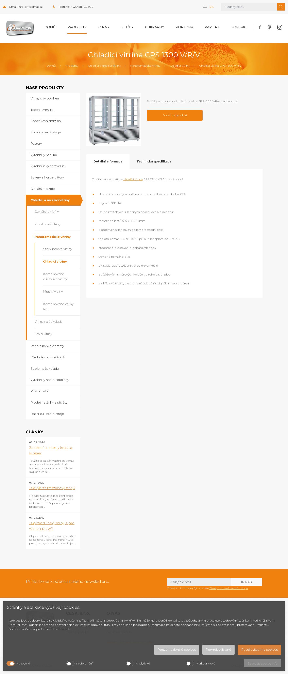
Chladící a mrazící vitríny (104, 65)
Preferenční (84, 663)
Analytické (143, 663)
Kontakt (239, 27)
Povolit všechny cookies (259, 650)
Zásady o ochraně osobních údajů (228, 588)
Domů (50, 27)
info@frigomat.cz (30, 7)
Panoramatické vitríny (145, 65)
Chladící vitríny (179, 65)
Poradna (184, 27)
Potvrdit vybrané (218, 650)
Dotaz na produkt (174, 115)
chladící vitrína (133, 179)
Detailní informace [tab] (108, 161)
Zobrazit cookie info (263, 663)
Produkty (77, 27)
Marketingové (205, 663)
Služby (127, 27)
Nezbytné (23, 663)
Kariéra (212, 27)
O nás (103, 27)
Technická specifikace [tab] (154, 161)
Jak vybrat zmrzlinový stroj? (52, 488)
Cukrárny (154, 27)
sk (212, 7)
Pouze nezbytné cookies (177, 650)
